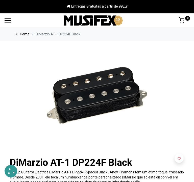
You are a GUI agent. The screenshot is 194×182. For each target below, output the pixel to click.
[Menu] (7, 20)
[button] (179, 158)
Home (25, 34)
